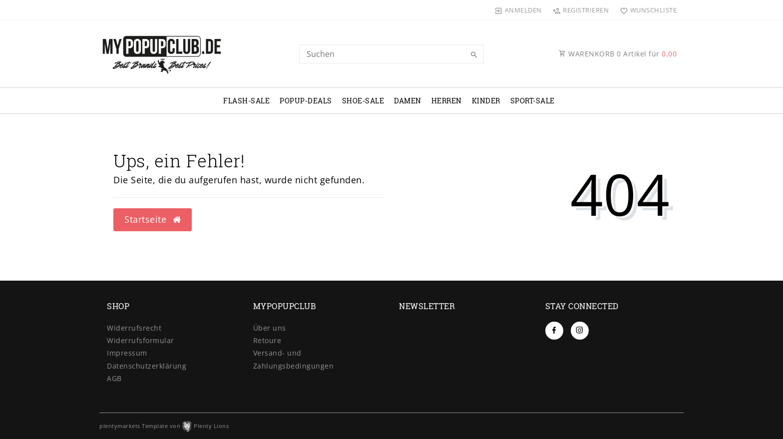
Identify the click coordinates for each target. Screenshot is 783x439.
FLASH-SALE (246, 100)
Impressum (127, 353)
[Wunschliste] (646, 10)
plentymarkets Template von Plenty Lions (164, 426)
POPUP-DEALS (306, 100)
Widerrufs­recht (134, 328)
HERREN (446, 100)
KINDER (486, 100)
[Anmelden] (518, 10)
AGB (114, 378)
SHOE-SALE (363, 100)
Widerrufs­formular (140, 340)
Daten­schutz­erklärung (146, 366)
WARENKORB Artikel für (618, 53)
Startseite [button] (152, 219)
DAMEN (407, 100)
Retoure (267, 340)
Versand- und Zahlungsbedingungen (293, 359)
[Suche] (473, 55)
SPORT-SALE (532, 100)
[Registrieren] (580, 10)
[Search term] (391, 53)
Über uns (269, 328)
